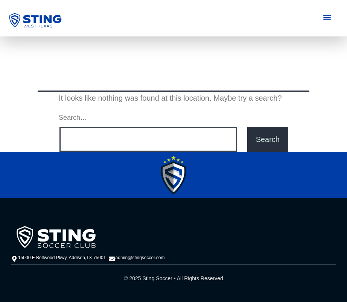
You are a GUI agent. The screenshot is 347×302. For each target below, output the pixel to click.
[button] (327, 17)
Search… (73, 117)
